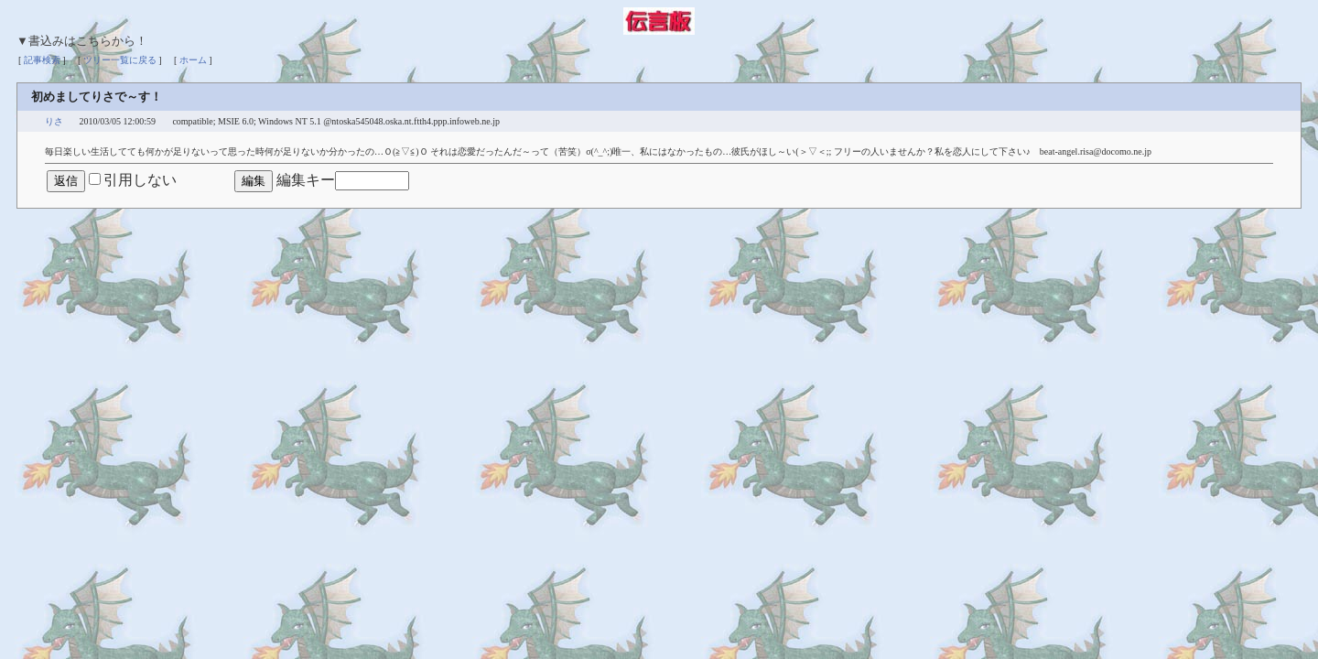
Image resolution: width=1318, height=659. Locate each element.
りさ (54, 121)
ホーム (193, 60)
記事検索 (42, 60)
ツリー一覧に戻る (120, 60)
